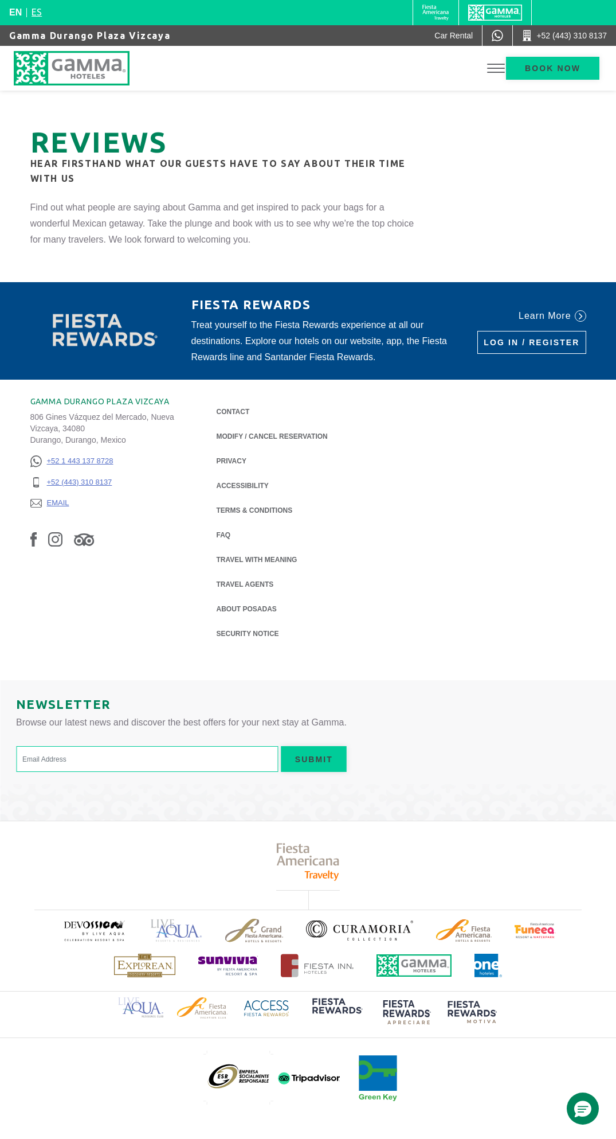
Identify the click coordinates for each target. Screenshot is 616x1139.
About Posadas (247, 608)
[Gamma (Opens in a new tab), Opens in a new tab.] (435, 12)
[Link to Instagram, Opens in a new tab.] (55, 539)
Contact (233, 412)
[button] (583, 1109)
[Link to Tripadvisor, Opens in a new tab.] (84, 539)
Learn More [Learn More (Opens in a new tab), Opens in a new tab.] (552, 316)
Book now (552, 68)
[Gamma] (495, 12)
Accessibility (243, 486)
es (37, 12)
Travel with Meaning (257, 560)
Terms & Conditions (255, 510)
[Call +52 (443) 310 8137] (564, 35)
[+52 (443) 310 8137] (71, 482)
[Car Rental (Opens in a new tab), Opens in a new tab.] (453, 35)
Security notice (248, 634)
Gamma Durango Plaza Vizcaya (89, 35)
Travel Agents (245, 584)
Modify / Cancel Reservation (272, 436)
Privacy (231, 460)
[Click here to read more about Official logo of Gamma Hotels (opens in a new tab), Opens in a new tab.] (414, 965)
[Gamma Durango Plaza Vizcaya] (83, 68)
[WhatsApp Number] (497, 35)
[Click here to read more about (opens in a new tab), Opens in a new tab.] (94, 930)
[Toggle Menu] (496, 68)
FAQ (224, 535)
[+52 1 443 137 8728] (71, 461)
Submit (314, 759)
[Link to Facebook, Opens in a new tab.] (33, 539)
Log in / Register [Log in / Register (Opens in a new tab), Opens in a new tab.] (531, 342)
